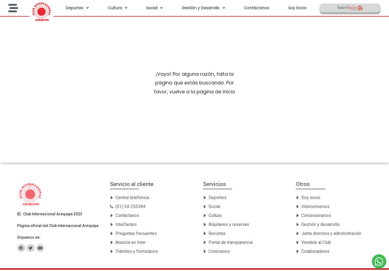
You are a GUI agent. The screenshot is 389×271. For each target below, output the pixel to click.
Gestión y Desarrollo (203, 8)
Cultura (117, 8)
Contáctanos (256, 8)
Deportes (77, 8)
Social (154, 8)
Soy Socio (297, 8)
